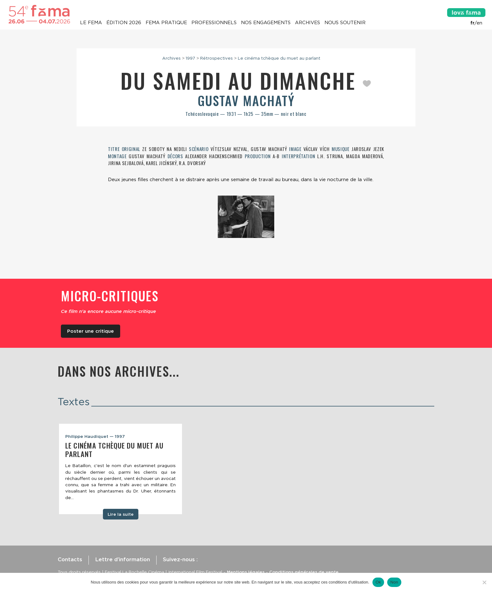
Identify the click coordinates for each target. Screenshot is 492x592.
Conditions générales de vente (304, 571)
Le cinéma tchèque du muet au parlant (279, 58)
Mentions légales (246, 571)
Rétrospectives (216, 58)
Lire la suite (121, 514)
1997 (190, 58)
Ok (378, 582)
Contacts (70, 559)
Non (394, 582)
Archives (307, 22)
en (479, 23)
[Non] (484, 582)
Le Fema (91, 22)
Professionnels (214, 22)
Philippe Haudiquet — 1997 (95, 436)
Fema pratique (166, 22)
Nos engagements (266, 22)
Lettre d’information (122, 559)
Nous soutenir (345, 22)
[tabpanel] (120, 469)
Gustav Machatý (246, 100)
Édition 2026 (123, 22)
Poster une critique (90, 331)
